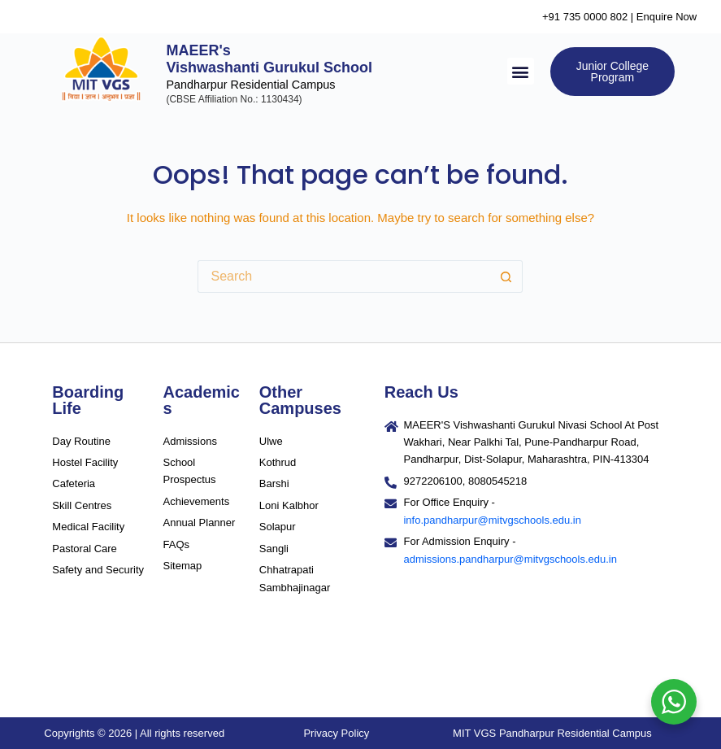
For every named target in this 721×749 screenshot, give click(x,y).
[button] (520, 71)
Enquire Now (666, 17)
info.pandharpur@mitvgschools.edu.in (491, 520)
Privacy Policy (336, 733)
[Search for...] (344, 276)
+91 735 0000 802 (585, 17)
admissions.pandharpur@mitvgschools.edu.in (510, 559)
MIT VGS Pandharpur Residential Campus (552, 733)
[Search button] (506, 276)
